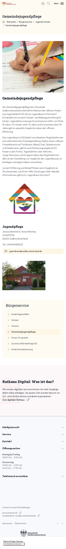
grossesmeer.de (12, 512)
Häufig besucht (10, 427)
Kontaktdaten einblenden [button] (14, 544)
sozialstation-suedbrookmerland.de (21, 515)
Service (6, 434)
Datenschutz (20, 523)
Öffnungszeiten (11, 448)
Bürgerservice (25, 22)
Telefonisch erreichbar (15, 476)
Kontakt (7, 441)
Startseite (9, 22)
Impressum (7, 523)
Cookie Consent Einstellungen (16, 507)
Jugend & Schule (42, 22)
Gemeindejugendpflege (16, 25)
